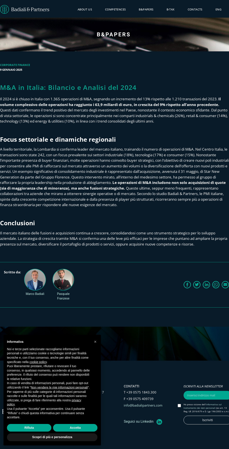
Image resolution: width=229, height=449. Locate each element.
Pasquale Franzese (63, 296)
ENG (218, 9)
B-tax (171, 9)
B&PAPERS (146, 9)
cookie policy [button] (38, 362)
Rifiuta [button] (29, 427)
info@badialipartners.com (143, 405)
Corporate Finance (15, 65)
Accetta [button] (75, 427)
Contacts (195, 9)
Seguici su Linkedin (139, 421)
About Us (85, 9)
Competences (115, 9)
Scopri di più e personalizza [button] (52, 437)
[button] (187, 284)
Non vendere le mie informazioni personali (59, 387)
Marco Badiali (35, 294)
